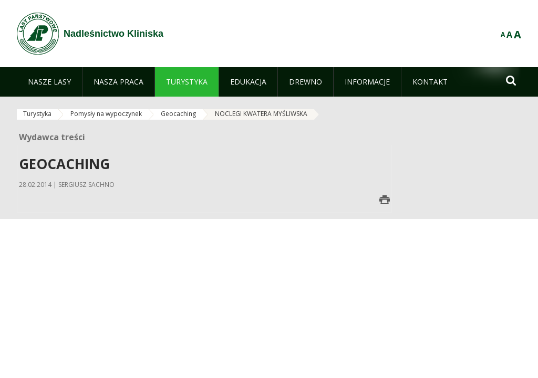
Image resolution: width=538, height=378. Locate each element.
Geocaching (178, 113)
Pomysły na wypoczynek (106, 113)
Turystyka (37, 113)
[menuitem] (49, 82)
